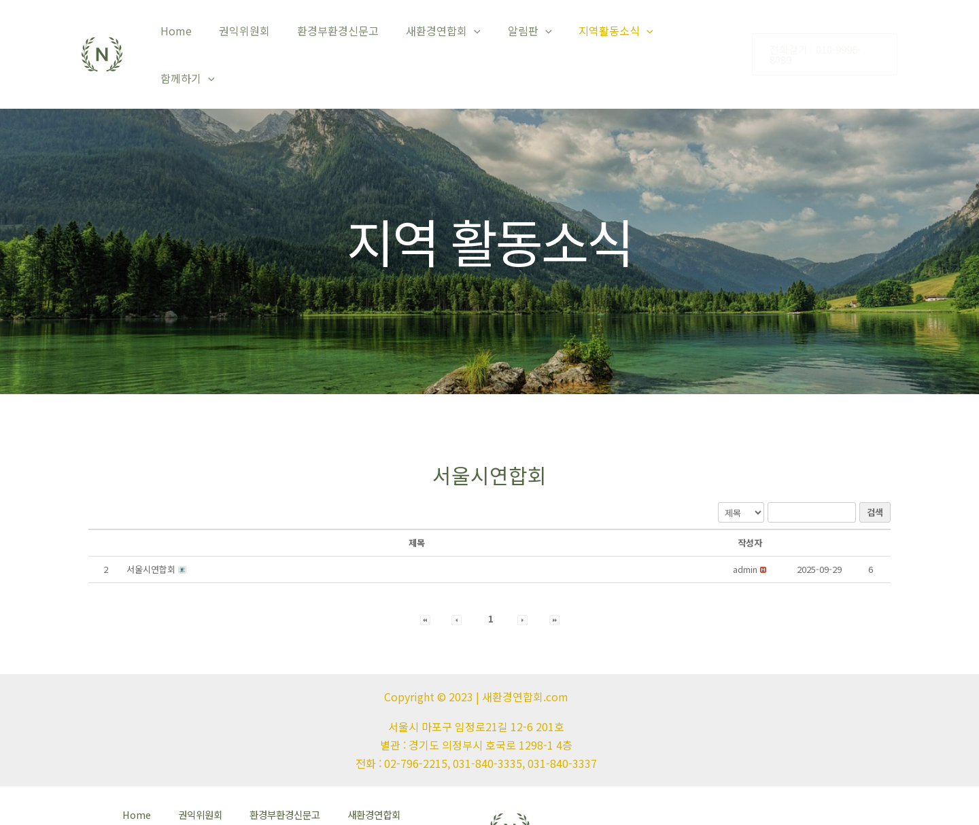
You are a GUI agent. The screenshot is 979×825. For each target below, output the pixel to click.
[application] (480, 34)
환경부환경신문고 (350, 35)
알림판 (531, 34)
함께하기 (697, 34)
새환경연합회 (450, 34)
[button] (745, 529)
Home (199, 35)
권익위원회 (262, 35)
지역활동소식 (611, 34)
